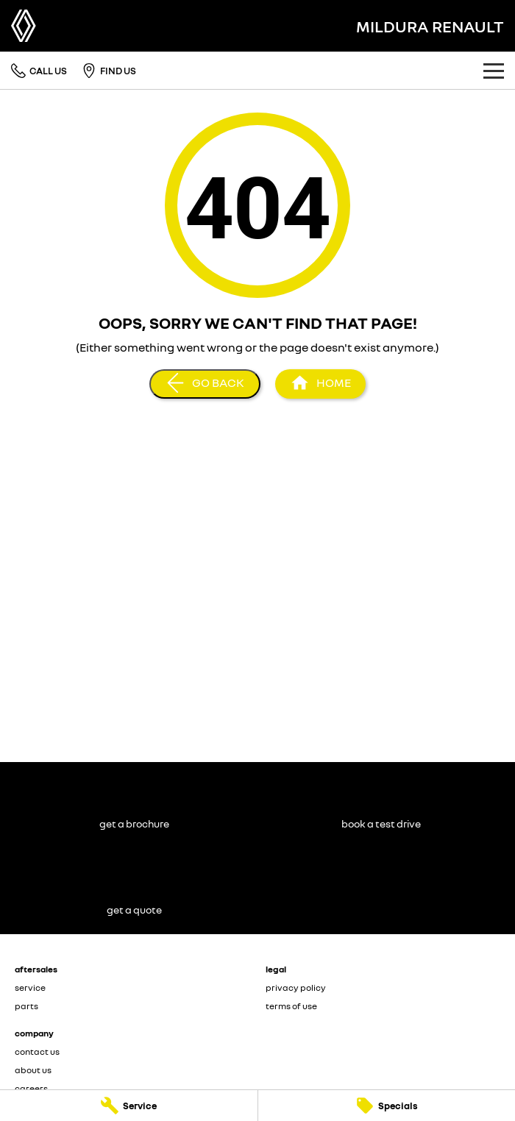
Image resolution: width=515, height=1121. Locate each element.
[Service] (129, 1105)
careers (31, 1088)
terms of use (291, 1005)
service (30, 987)
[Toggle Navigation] (493, 70)
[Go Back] (204, 384)
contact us (37, 1051)
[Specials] (387, 1105)
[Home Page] (23, 25)
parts (26, 1005)
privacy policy (296, 987)
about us (33, 1069)
